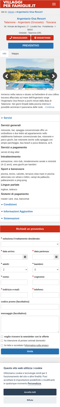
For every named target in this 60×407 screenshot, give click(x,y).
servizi (6, 118)
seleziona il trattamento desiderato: (20, 238)
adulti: (5, 264)
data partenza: (40, 251)
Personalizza (34, 383)
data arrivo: (8, 251)
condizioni (8, 204)
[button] (4, 74)
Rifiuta (30, 400)
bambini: (38, 264)
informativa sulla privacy (36, 345)
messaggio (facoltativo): (14, 313)
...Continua (48, 107)
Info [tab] (4, 53)
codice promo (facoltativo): (15, 301)
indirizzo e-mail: (10, 289)
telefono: (38, 289)
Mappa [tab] (15, 53)
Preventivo (31, 45)
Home (11, 12)
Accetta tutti (30, 392)
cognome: (38, 276)
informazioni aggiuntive (16, 211)
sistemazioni (9, 218)
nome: (5, 276)
